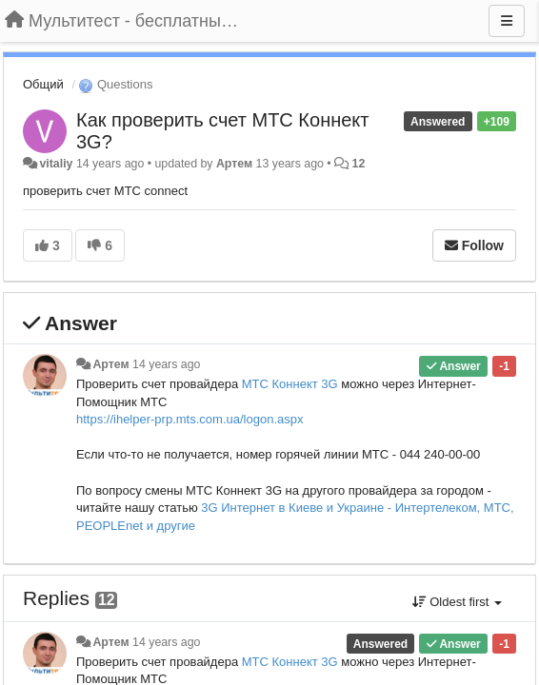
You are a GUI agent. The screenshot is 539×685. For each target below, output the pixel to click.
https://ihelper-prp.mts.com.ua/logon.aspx (189, 419)
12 (359, 163)
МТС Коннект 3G (290, 384)
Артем (234, 163)
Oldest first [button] (457, 602)
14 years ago (166, 364)
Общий (43, 84)
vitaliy (55, 163)
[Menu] (507, 21)
